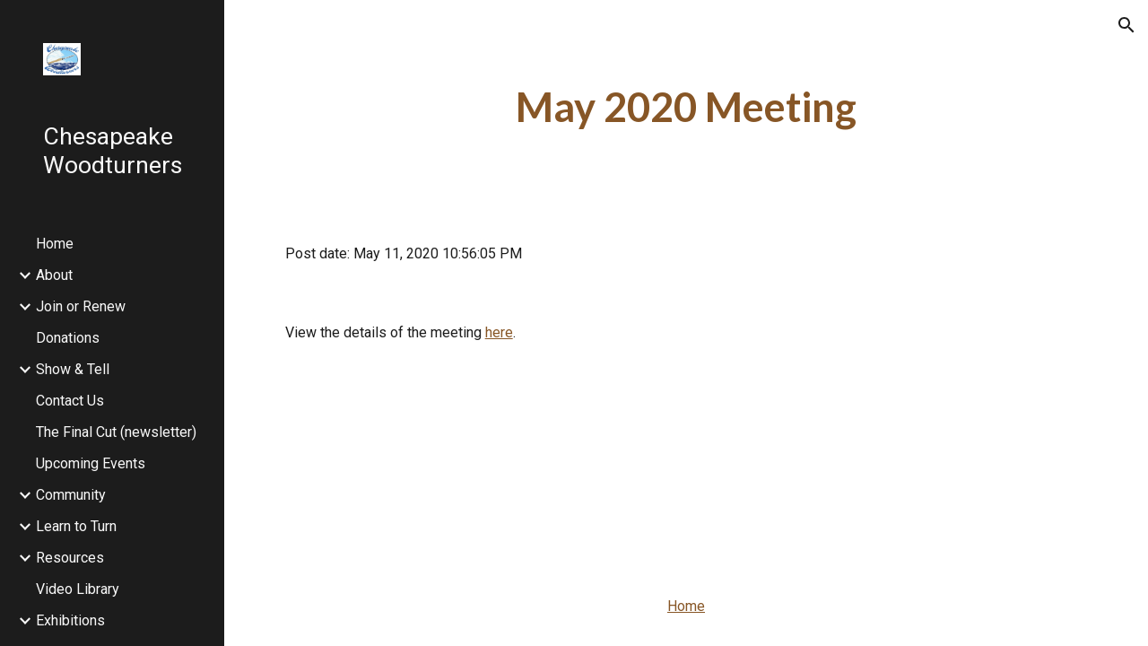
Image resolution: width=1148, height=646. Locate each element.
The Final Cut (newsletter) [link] (116, 432)
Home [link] (55, 243)
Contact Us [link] (70, 400)
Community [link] (71, 494)
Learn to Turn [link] (76, 526)
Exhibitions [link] (70, 620)
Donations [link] (68, 337)
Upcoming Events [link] (90, 463)
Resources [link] (70, 557)
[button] (1126, 25)
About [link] (54, 275)
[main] (686, 107)
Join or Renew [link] (81, 306)
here (499, 332)
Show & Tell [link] (72, 369)
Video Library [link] (77, 589)
